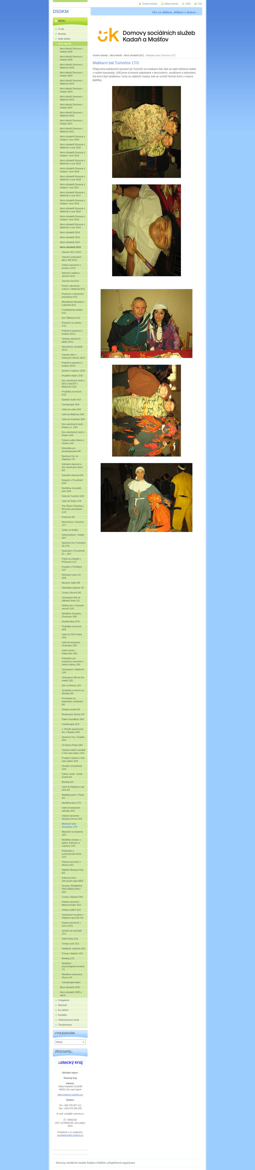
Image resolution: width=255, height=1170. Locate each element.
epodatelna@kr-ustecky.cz (70, 1135)
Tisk (200, 3)
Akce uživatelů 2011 (134, 55)
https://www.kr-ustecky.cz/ (70, 1094)
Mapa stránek (171, 3)
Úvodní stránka (100, 55)
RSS (188, 3)
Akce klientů (116, 55)
